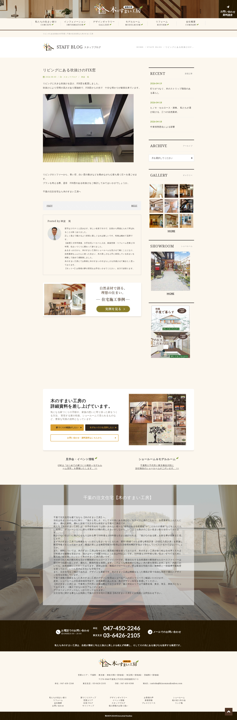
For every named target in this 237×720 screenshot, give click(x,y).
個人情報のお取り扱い (118, 705)
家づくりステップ (88, 697)
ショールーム (179, 697)
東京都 (101, 675)
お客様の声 (149, 697)
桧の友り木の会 (179, 700)
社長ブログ (88, 703)
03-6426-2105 (99, 683)
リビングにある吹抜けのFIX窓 (69, 69)
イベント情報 (118, 700)
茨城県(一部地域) (151, 675)
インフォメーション (75, 23)
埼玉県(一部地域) (133, 675)
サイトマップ (88, 705)
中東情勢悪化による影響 (162, 126)
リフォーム (162, 23)
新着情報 (149, 700)
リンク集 (179, 703)
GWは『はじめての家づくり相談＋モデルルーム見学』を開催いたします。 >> (80, 467)
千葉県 (93, 675)
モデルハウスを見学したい (102, 427)
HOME (140, 47)
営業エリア (83, 675)
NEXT (134, 205)
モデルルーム (133, 23)
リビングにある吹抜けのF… (179, 47)
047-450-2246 (67, 683)
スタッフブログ (70, 77)
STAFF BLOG (154, 47)
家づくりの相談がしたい (67, 427)
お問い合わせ (58, 705)
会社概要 (190, 23)
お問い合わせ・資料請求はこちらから (84, 438)
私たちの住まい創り (46, 23)
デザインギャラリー (104, 23)
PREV (49, 205)
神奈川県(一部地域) (115, 675)
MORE (171, 231)
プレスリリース (149, 703)
